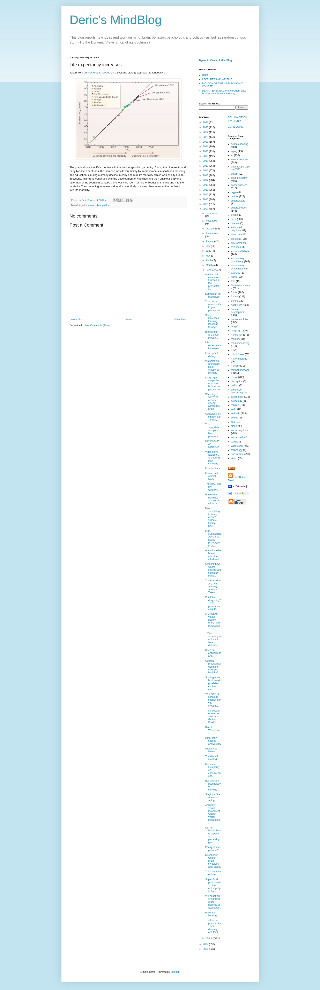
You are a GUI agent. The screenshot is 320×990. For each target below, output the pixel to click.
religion (235, 405)
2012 (206, 189)
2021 (206, 146)
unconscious (238, 454)
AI (232, 155)
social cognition (239, 430)
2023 (206, 137)
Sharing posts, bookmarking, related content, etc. (213, 683)
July (208, 246)
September (212, 233)
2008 (206, 208)
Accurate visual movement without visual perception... (213, 814)
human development (238, 311)
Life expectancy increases (213, 345)
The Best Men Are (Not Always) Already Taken (213, 586)
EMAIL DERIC (236, 126)
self (233, 409)
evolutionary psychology (237, 260)
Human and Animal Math (211, 476)
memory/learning (240, 343)
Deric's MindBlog (116, 20)
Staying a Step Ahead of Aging (213, 797)
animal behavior (239, 159)
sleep (234, 426)
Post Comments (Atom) (97, 325)
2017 (206, 165)
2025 (206, 127)
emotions (236, 238)
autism (234, 173)
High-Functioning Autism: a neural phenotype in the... (213, 538)
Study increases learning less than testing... (212, 321)
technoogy (236, 450)
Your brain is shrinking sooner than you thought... (213, 700)
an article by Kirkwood (97, 72)
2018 (206, 160)
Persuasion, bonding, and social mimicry (212, 499)
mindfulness (237, 354)
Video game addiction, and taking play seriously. (212, 457)
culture (234, 196)
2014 (206, 180)
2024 (206, 132)
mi (232, 350)
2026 (206, 122)
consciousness (239, 185)
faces (234, 276)
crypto (234, 192)
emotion (235, 234)
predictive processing (237, 391)
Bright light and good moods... (211, 334)
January (210, 938)
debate (235, 214)
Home (128, 319)
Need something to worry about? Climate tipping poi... (212, 517)
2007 (206, 944)
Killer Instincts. (213, 468)
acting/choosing (239, 144)
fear (233, 281)
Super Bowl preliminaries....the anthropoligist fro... (213, 885)
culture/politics (102, 205)
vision (234, 458)
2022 (206, 141)
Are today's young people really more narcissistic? (212, 621)
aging (91, 205)
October (210, 228)
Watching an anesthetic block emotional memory (212, 367)
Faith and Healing (211, 914)
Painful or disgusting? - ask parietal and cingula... (213, 603)
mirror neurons (239, 358)
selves (234, 417)
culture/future (238, 200)
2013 (206, 184)
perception (237, 381)
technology (237, 445)
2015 (206, 175)
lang (233, 326)
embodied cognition (236, 229)
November (211, 221)
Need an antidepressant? (213, 653)
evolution (236, 247)
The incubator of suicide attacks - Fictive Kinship (212, 716)
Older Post (180, 319)
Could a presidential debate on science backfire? (213, 666)
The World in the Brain (212, 758)
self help (235, 413)
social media (238, 437)
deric (233, 219)
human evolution (240, 319)
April (208, 260)
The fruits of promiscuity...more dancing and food (213, 926)
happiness (236, 305)
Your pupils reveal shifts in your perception (213, 306)
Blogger (175, 972)
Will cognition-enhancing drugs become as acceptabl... (213, 902)
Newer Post (77, 319)
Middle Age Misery (211, 750)
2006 (206, 949)
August (210, 241)
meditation (236, 334)
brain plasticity (239, 177)
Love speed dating (211, 355)
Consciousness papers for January (213, 416)
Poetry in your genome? (212, 848)
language (236, 330)
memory (235, 339)
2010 (206, 199)
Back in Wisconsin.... (213, 730)
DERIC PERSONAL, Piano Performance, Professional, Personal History (224, 92)
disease (235, 223)
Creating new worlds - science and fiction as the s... (213, 570)
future (234, 292)
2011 (206, 194)
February (211, 270)
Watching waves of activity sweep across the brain (212, 401)
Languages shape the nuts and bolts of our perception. (212, 383)
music (234, 377)
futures (235, 296)
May (208, 255)
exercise (235, 272)
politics (235, 385)
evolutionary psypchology (238, 267)
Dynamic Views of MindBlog (215, 60)
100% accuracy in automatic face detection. (213, 639)
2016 (206, 170)
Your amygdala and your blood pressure (212, 430)
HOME (206, 75)
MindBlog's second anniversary (213, 741)
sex (233, 422)
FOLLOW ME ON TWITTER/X (237, 119)
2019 (206, 156)
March (209, 265)
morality (235, 365)
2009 (206, 204)
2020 (206, 151)
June (209, 250)
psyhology (236, 401)
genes (234, 300)
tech (233, 441)
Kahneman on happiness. (213, 295)
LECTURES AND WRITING (217, 79)
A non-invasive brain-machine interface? (213, 555)
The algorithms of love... (213, 873)
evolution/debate (240, 251)
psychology (237, 396)
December (211, 213)
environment (238, 243)
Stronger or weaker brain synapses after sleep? (213, 861)
